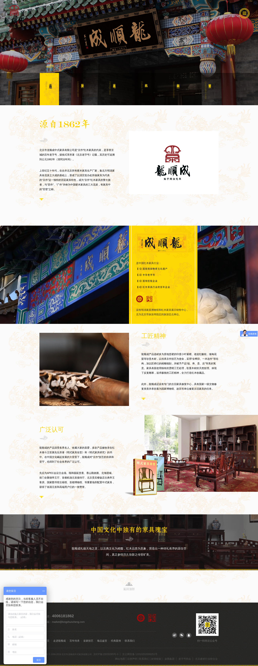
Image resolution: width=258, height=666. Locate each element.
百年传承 (75, 641)
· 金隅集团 (169, 658)
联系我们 (130, 641)
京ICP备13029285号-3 (106, 654)
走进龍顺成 (59, 641)
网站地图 (120, 658)
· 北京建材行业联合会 (206, 658)
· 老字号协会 (184, 658)
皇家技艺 (88, 641)
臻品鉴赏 (102, 641)
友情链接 (156, 658)
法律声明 (132, 658)
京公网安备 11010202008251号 (139, 654)
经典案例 (116, 641)
